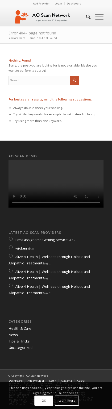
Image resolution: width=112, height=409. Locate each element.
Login (58, 3)
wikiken (21, 248)
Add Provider (41, 3)
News (13, 334)
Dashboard (74, 3)
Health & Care (19, 328)
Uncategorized (20, 347)
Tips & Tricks (19, 341)
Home (31, 38)
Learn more (66, 401)
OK (44, 401)
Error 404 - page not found (32, 33)
